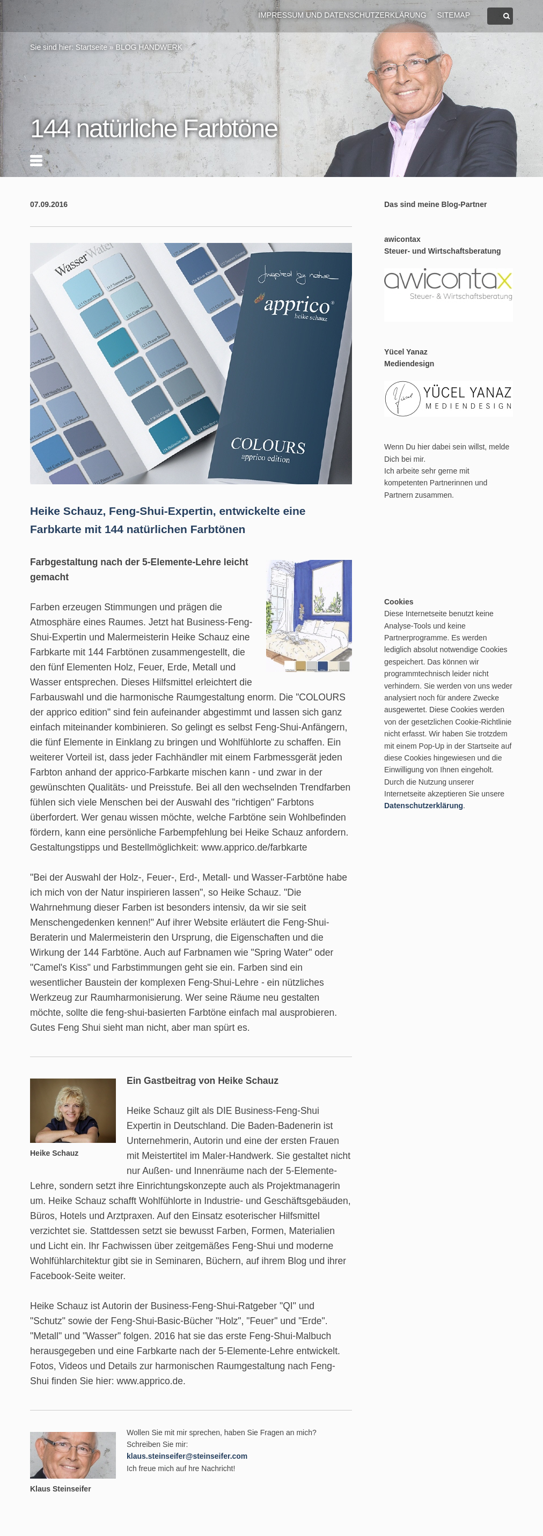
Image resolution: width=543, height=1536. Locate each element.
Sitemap (453, 15)
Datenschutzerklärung (423, 805)
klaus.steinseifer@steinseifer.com (187, 1456)
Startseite (91, 47)
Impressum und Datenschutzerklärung (342, 15)
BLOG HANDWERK (149, 47)
